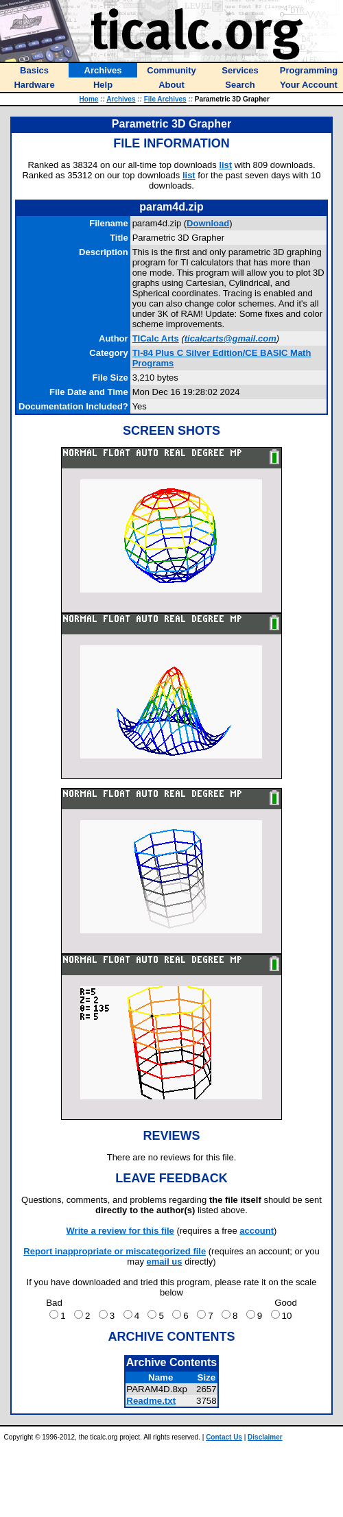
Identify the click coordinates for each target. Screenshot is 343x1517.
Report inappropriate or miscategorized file (114, 1251)
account (256, 1231)
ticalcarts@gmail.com (230, 338)
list (225, 165)
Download (208, 223)
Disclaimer (265, 1437)
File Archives (165, 99)
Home (89, 99)
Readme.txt (151, 1401)
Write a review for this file (120, 1231)
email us (164, 1261)
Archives (120, 99)
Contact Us (224, 1437)
